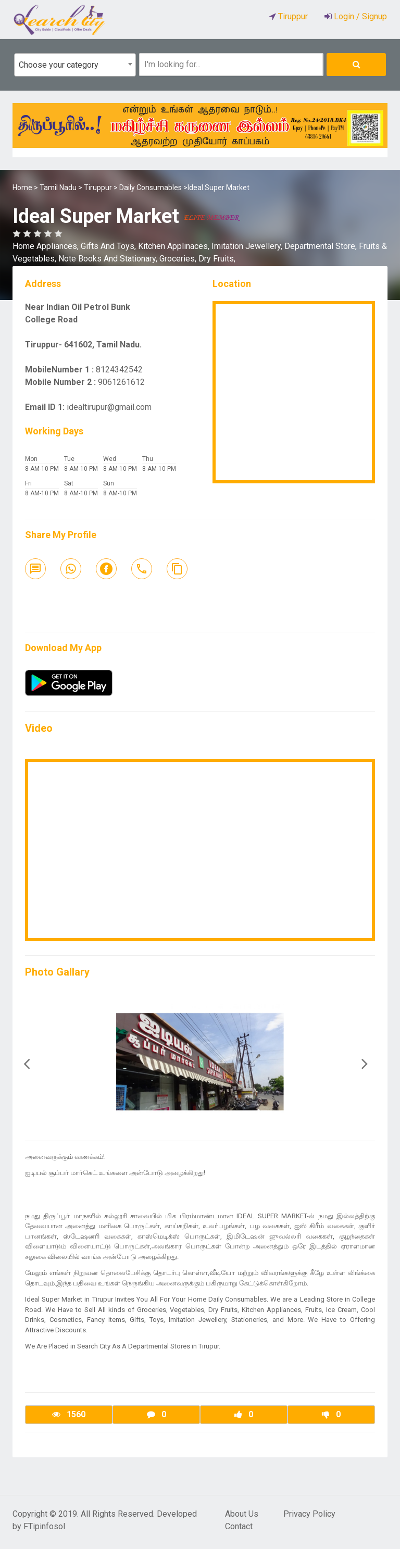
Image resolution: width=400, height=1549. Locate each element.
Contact (239, 1526)
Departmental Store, (321, 246)
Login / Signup (359, 16)
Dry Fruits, (216, 259)
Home (22, 187)
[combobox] (75, 65)
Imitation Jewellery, (247, 246)
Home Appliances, (46, 246)
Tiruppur (98, 187)
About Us (241, 1514)
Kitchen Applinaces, (174, 246)
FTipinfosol (44, 1526)
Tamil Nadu (58, 187)
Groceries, (178, 259)
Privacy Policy (309, 1514)
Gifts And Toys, (109, 246)
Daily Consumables (150, 187)
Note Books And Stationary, (108, 259)
